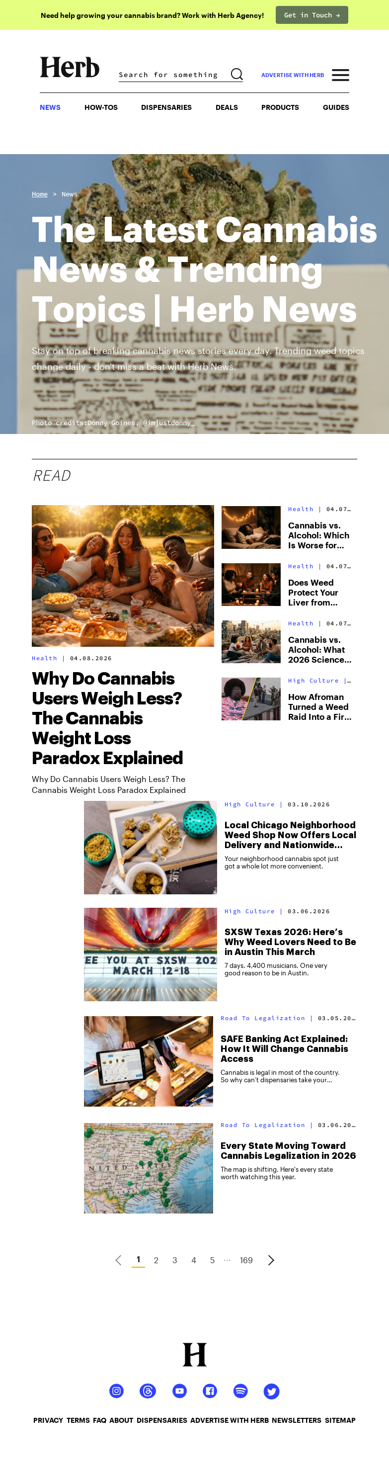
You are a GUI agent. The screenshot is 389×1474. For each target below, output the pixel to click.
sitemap (340, 1420)
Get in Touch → (312, 14)
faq (99, 1420)
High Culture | (320, 680)
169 (246, 1260)
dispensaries (162, 1420)
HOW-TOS (101, 107)
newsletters (296, 1420)
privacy (48, 1420)
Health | (51, 658)
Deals (227, 107)
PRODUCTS (280, 107)
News (70, 194)
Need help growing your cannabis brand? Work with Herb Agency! (152, 15)
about (121, 1420)
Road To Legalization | (269, 1018)
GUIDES (336, 107)
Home (40, 194)
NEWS (50, 107)
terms (78, 1420)
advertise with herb (292, 75)
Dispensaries (166, 107)
